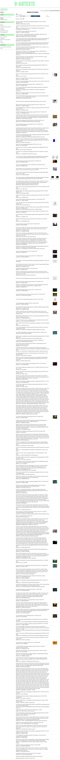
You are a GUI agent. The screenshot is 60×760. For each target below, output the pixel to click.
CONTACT (2, 42)
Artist (1, 24)
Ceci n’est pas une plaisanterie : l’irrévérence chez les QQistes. (33, 260)
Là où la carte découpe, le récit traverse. (28, 278)
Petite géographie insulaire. (28, 299)
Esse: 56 (45, 260)
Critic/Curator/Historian (5, 26)
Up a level (18, 14)
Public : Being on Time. (20, 758)
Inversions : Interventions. (20, 756)
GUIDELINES (2, 38)
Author (1, 25)
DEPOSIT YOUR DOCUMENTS (5, 39)
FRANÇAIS (2, 12)
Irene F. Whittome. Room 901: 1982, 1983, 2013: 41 (31, 101)
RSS (48, 16)
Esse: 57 (37, 278)
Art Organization (3, 32)
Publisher (2, 29)
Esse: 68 (37, 157)
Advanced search (3, 19)
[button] (35, 16)
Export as (17, 16)
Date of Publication (4, 30)
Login (1, 48)
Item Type (2, 28)
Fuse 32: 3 (32, 169)
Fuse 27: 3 (46, 312)
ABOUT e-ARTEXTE (3, 36)
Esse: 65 (33, 178)
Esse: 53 (34, 299)
